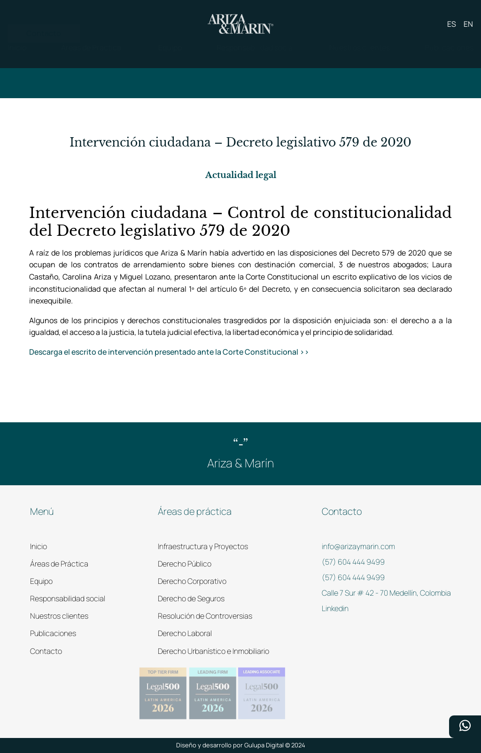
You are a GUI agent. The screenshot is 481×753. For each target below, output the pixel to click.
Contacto (46, 651)
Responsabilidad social (67, 598)
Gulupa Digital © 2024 (274, 745)
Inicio (38, 546)
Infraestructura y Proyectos (203, 546)
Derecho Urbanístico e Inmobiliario (213, 651)
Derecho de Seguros (191, 598)
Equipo (41, 581)
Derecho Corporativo (192, 581)
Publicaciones (53, 633)
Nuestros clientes (59, 616)
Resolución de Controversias (205, 616)
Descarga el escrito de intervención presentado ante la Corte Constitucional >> (169, 352)
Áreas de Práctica (59, 564)
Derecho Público (184, 564)
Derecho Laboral (185, 633)
